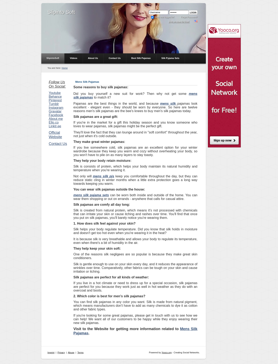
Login (193, 12)
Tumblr (54, 104)
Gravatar (55, 111)
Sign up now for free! (178, 21)
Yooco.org (167, 352)
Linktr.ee (55, 126)
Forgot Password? (189, 17)
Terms (80, 352)
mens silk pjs (103, 176)
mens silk (168, 103)
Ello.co (54, 122)
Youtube (55, 93)
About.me (56, 119)
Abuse (71, 352)
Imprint (50, 352)
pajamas (86, 97)
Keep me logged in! (162, 17)
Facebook (56, 115)
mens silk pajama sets (91, 195)
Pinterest (55, 100)
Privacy (61, 352)
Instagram (56, 107)
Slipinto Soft (61, 12)
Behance (55, 96)
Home (65, 68)
